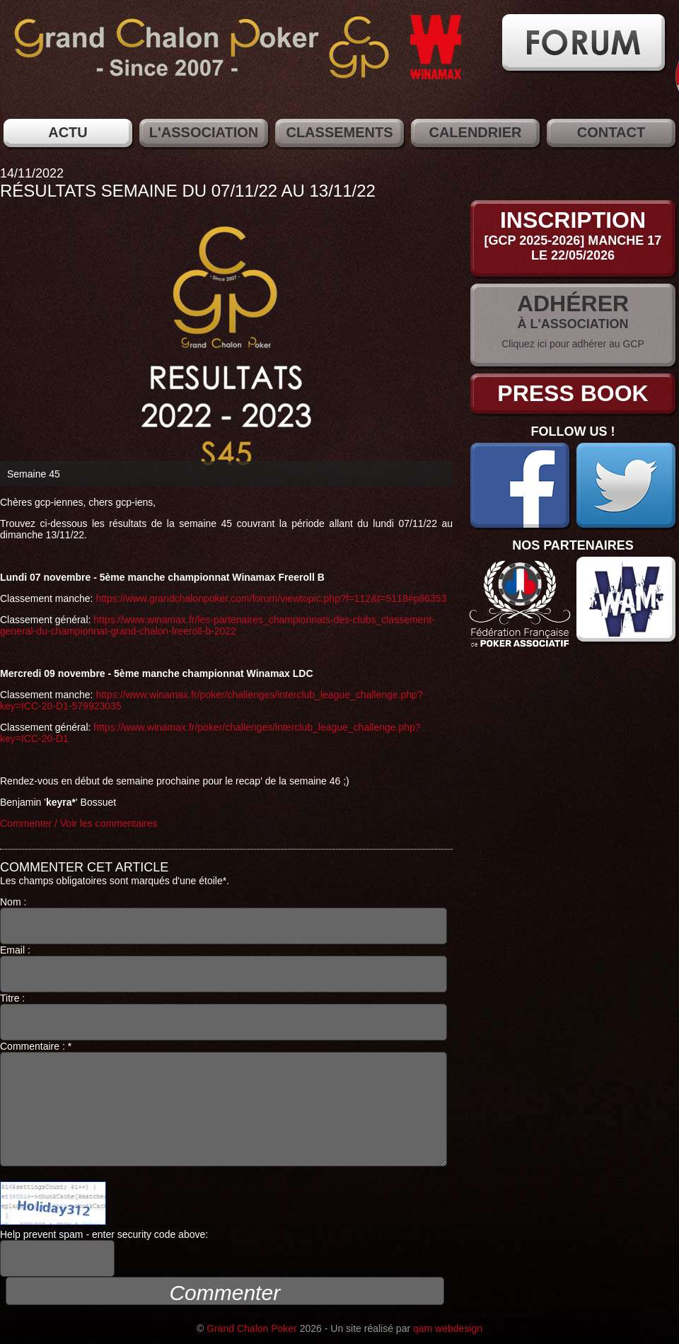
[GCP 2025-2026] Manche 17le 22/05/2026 (573, 247)
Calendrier (475, 132)
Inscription (573, 220)
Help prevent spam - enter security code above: (104, 1253)
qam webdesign (447, 1328)
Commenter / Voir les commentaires (79, 823)
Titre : (223, 1016)
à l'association (573, 324)
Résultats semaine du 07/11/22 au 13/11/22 (188, 190)
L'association (203, 132)
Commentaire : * (223, 1103)
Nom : (223, 920)
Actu (68, 132)
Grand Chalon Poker (252, 1328)
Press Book (572, 393)
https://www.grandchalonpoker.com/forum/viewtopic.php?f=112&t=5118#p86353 (270, 598)
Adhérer (573, 303)
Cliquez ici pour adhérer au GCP (572, 343)
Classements (339, 132)
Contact (611, 132)
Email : (223, 968)
